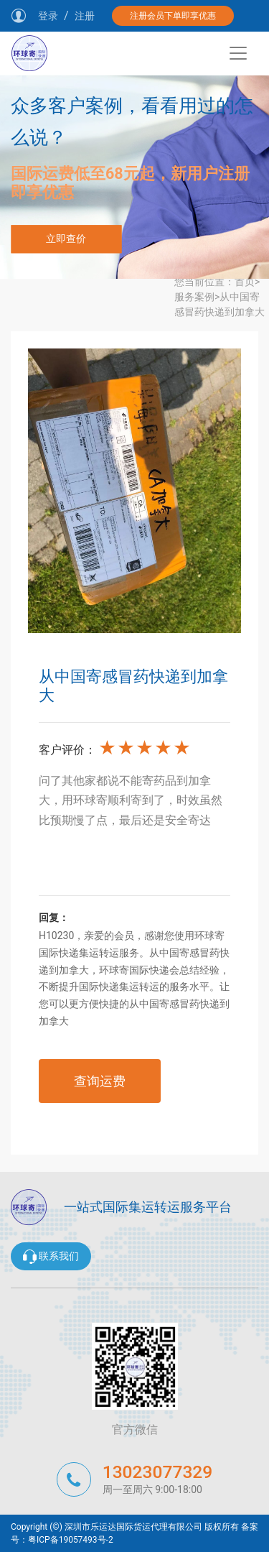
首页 (245, 281)
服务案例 (194, 296)
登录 (48, 16)
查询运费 (100, 1081)
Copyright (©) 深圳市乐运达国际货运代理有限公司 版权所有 (125, 1527)
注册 (85, 16)
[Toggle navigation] (238, 53)
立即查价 (66, 238)
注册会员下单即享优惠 (173, 16)
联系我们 (51, 1257)
